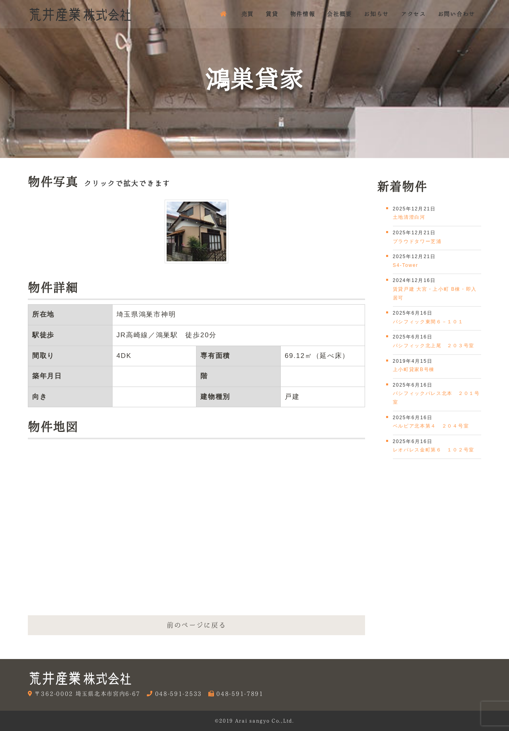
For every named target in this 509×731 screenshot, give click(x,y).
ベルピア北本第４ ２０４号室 (431, 426)
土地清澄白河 (409, 217)
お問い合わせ (456, 14)
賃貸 (272, 14)
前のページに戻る (196, 625)
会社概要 (339, 14)
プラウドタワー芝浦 (417, 241)
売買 (247, 14)
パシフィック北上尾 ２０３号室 (434, 345)
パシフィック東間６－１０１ (428, 322)
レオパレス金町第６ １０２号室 (434, 450)
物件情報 (302, 14)
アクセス (413, 14)
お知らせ (376, 14)
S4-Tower (405, 265)
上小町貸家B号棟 (414, 369)
